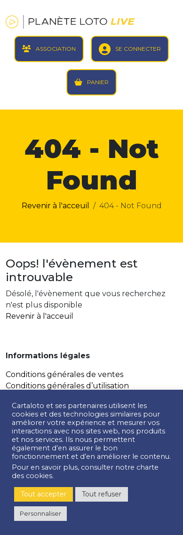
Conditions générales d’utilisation (67, 385)
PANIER (98, 82)
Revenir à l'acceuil (55, 205)
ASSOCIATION (56, 48)
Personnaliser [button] (40, 513)
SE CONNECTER (138, 48)
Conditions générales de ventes (64, 374)
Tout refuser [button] (101, 494)
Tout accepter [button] (43, 494)
